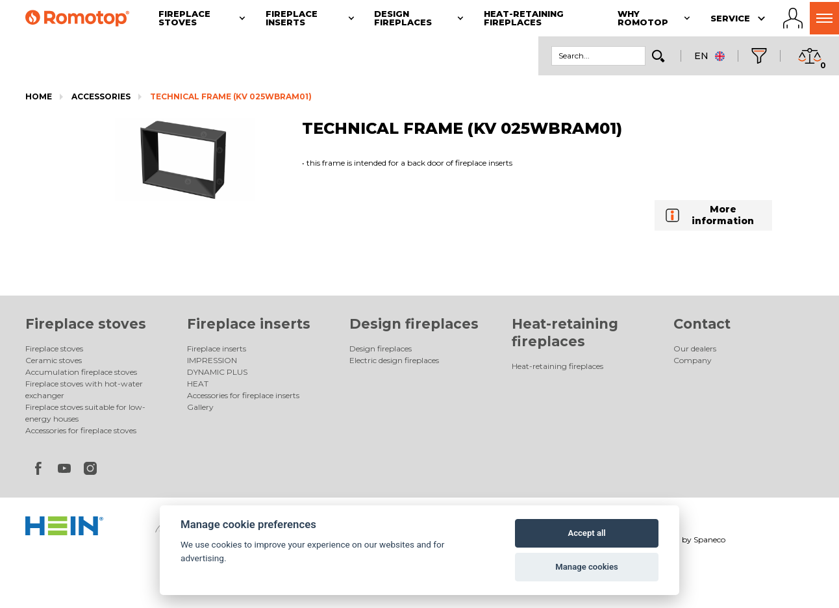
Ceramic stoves (53, 360)
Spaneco (709, 539)
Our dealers (694, 348)
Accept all (586, 533)
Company (692, 360)
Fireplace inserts (248, 324)
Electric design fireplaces (394, 360)
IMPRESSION (212, 360)
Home (38, 96)
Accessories (101, 96)
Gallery (200, 407)
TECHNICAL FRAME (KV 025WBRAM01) (231, 96)
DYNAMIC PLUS (217, 372)
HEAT (197, 383)
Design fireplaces (414, 324)
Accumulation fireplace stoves (81, 372)
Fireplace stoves (85, 324)
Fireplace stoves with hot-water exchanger (84, 389)
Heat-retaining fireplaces (557, 366)
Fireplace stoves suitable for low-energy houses (85, 413)
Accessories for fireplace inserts (243, 395)
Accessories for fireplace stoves (80, 430)
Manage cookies (586, 567)
